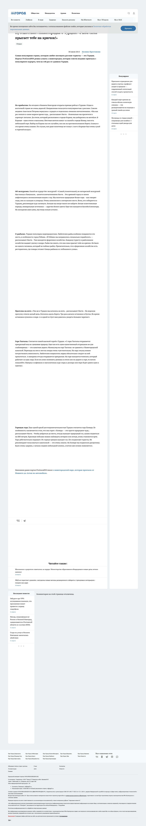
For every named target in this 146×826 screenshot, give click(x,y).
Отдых (19, 44)
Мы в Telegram (102, 20)
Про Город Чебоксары (32, 753)
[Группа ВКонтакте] (96, 757)
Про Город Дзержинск (14, 753)
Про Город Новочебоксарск (51, 753)
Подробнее (62, 805)
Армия (63, 13)
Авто (35, 769)
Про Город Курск (30, 756)
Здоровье (52, 20)
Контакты (62, 766)
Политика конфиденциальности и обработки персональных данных (27, 808)
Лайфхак (29, 20)
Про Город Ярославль (14, 758)
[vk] (18, 520)
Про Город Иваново (83, 753)
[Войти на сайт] (134, 13)
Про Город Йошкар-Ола (15, 756)
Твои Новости (82, 756)
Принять (128, 28)
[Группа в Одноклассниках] (101, 757)
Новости (61, 769)
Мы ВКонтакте (86, 20)
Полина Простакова (91, 52)
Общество (35, 13)
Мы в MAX (118, 20)
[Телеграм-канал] (107, 757)
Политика (76, 13)
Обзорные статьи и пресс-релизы (17, 766)
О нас (35, 766)
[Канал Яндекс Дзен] (112, 757)
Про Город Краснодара (49, 758)
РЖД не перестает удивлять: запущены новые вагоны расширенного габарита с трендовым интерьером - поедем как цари (57, 583)
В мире (40, 20)
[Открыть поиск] (129, 13)
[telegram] (25, 520)
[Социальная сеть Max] (117, 757)
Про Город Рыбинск (48, 756)
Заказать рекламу (68, 20)
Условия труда (12, 769)
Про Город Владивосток (32, 758)
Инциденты (50, 13)
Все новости (15, 20)
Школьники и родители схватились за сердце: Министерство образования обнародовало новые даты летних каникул (57, 572)
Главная (10, 771)
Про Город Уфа (64, 756)
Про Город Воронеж (66, 753)
